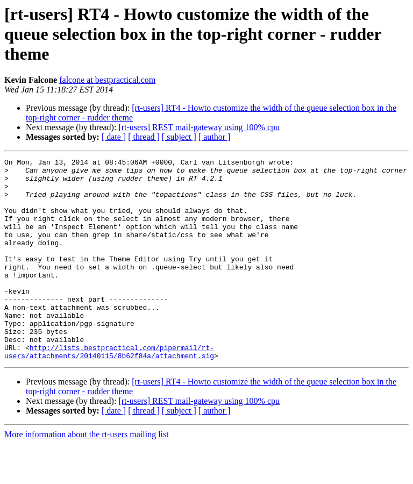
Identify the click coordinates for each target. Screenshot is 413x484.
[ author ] (214, 136)
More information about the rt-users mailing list (86, 474)
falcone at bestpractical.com (107, 79)
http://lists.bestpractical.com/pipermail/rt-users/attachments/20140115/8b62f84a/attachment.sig (109, 391)
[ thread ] (144, 136)
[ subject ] (179, 136)
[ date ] (114, 136)
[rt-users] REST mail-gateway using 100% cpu (199, 127)
